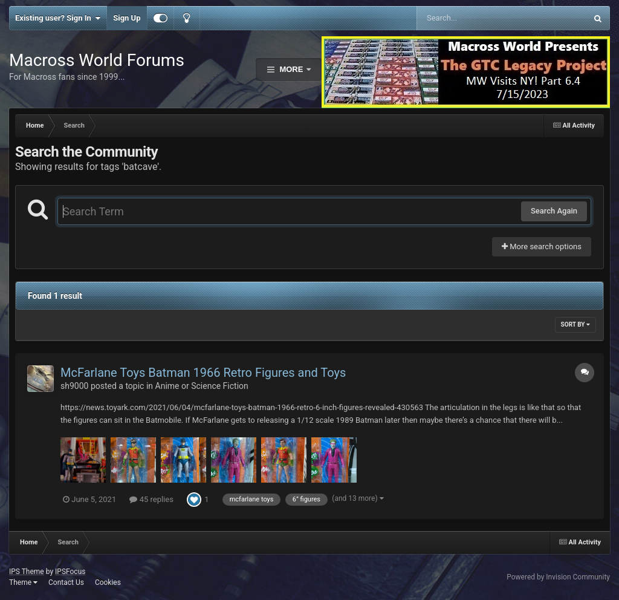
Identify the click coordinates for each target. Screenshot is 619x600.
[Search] (471, 18)
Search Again (554, 210)
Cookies (108, 582)
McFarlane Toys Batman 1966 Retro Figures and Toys (203, 372)
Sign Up (126, 17)
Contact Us (66, 582)
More (291, 69)
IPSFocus (70, 571)
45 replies (151, 499)
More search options (542, 246)
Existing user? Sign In (57, 18)
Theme (23, 582)
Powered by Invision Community (558, 577)
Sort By (575, 324)
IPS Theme (26, 571)
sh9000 (74, 386)
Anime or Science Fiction (201, 386)
